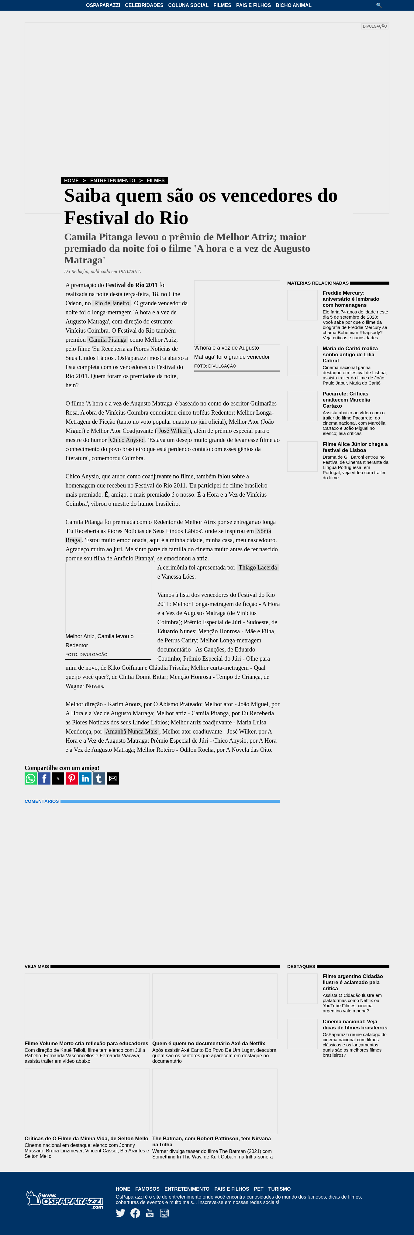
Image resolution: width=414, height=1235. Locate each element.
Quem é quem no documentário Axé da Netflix (208, 1043)
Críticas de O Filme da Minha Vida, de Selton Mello (86, 1138)
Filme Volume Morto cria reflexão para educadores (86, 1043)
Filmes (222, 5)
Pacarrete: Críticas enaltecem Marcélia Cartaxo (346, 400)
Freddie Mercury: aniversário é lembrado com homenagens (351, 299)
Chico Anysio (126, 439)
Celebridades (144, 5)
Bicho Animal (294, 5)
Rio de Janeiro (111, 303)
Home (71, 180)
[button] (381, 5)
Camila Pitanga (107, 339)
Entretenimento (112, 180)
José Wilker (173, 430)
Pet (259, 1189)
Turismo (279, 1189)
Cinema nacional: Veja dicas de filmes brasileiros (355, 1025)
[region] (332, 524)
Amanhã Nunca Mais (131, 731)
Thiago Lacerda (258, 567)
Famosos (147, 1189)
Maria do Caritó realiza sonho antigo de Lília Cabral (350, 355)
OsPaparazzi (103, 5)
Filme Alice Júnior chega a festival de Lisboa (355, 447)
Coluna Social (188, 5)
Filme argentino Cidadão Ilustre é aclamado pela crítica (353, 982)
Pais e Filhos (253, 5)
